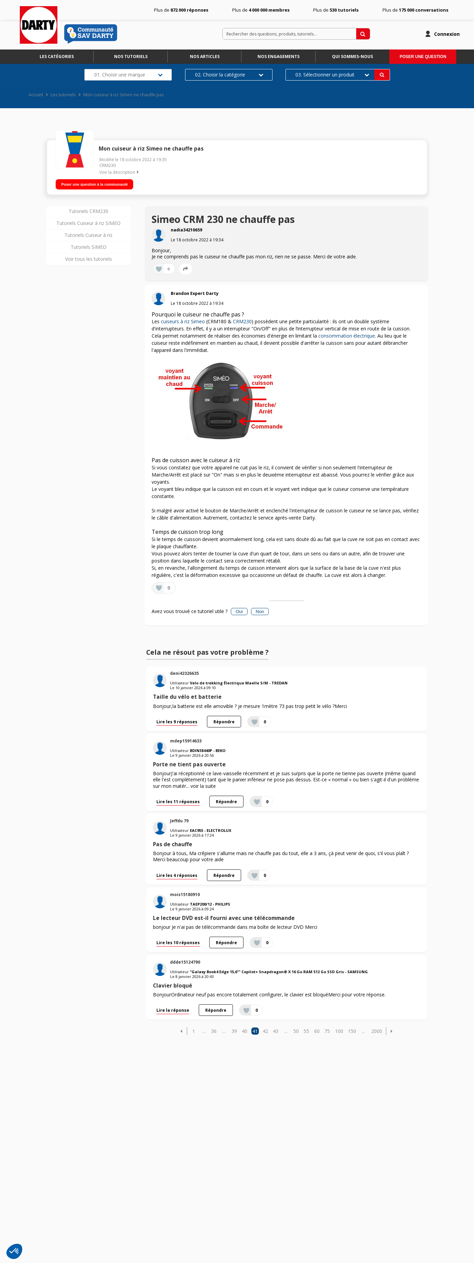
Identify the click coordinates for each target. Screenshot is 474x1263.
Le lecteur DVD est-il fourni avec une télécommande (224, 916)
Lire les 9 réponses (176, 719)
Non (260, 609)
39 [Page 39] (234, 1029)
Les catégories (57, 56)
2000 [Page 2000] (376, 1029)
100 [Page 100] (339, 1029)
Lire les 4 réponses (176, 873)
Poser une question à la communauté (94, 182)
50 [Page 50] (296, 1029)
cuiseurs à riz (175, 319)
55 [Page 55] (306, 1029)
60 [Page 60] (317, 1029)
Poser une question (423, 56)
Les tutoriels (63, 95)
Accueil (36, 95)
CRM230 (107, 165)
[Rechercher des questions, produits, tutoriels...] (363, 33)
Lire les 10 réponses (178, 940)
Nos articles (205, 56)
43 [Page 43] (275, 1029)
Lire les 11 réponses (178, 799)
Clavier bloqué (172, 983)
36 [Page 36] (214, 1029)
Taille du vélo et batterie (187, 694)
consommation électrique (346, 333)
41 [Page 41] (255, 1029)
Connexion (447, 34)
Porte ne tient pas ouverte (189, 762)
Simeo (198, 319)
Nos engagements (278, 56)
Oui (239, 609)
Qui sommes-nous (352, 56)
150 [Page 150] (352, 1029)
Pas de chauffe (172, 842)
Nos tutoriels (131, 56)
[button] (181, 1029)
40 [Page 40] (244, 1029)
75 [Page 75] (327, 1029)
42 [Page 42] (265, 1029)
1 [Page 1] (193, 1029)
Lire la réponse (172, 1008)
